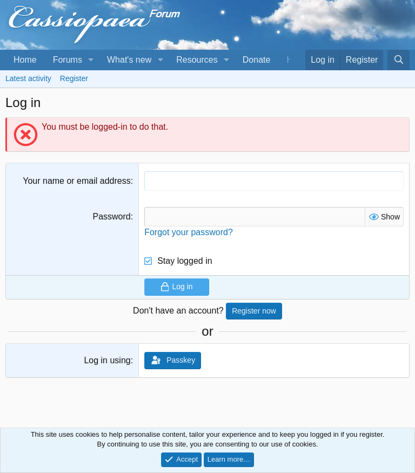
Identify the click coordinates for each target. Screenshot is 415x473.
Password (111, 216)
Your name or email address (77, 180)
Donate (257, 59)
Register (74, 78)
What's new (129, 59)
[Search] (398, 60)
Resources (196, 59)
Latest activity (28, 78)
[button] (91, 60)
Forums (67, 59)
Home (25, 59)
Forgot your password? (188, 232)
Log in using (107, 360)
